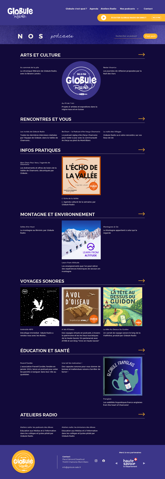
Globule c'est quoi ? (76, 9)
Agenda (94, 9)
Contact (148, 9)
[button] (130, 9)
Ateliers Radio (108, 9)
